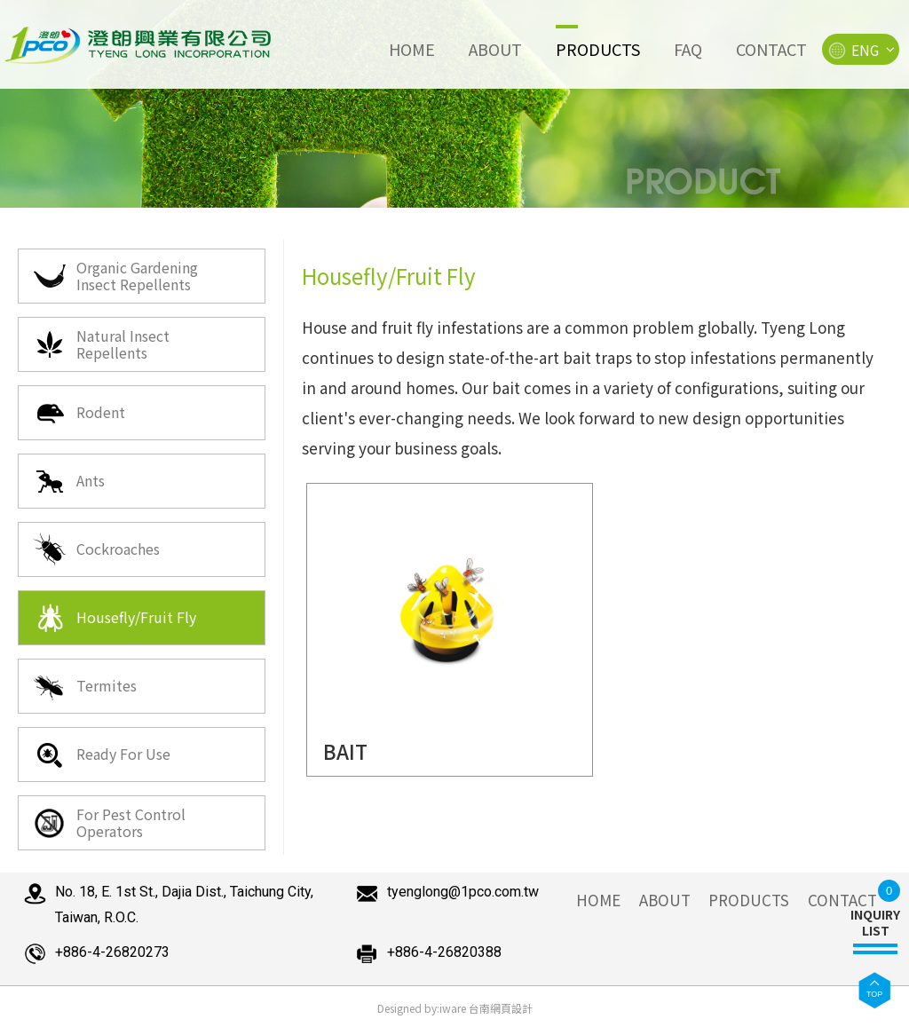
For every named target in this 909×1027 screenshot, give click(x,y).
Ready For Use (101, 754)
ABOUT (665, 900)
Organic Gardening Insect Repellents (115, 276)
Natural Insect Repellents (101, 344)
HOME (598, 900)
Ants (68, 481)
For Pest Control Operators (109, 822)
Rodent (78, 413)
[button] (874, 990)
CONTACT (842, 900)
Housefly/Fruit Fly (114, 618)
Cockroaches (96, 549)
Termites (84, 686)
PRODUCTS (748, 900)
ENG (860, 50)
